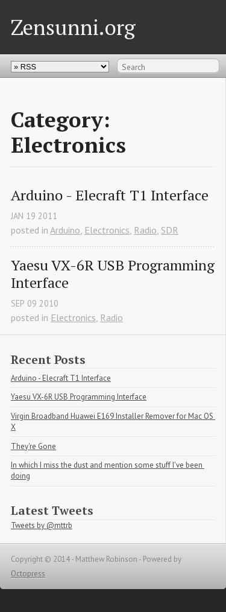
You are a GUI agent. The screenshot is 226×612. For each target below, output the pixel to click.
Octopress (28, 574)
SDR (169, 230)
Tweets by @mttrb (41, 525)
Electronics (107, 230)
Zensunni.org (73, 27)
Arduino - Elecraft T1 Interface (110, 195)
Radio (145, 230)
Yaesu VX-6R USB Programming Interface (113, 274)
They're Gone (33, 446)
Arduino (65, 230)
